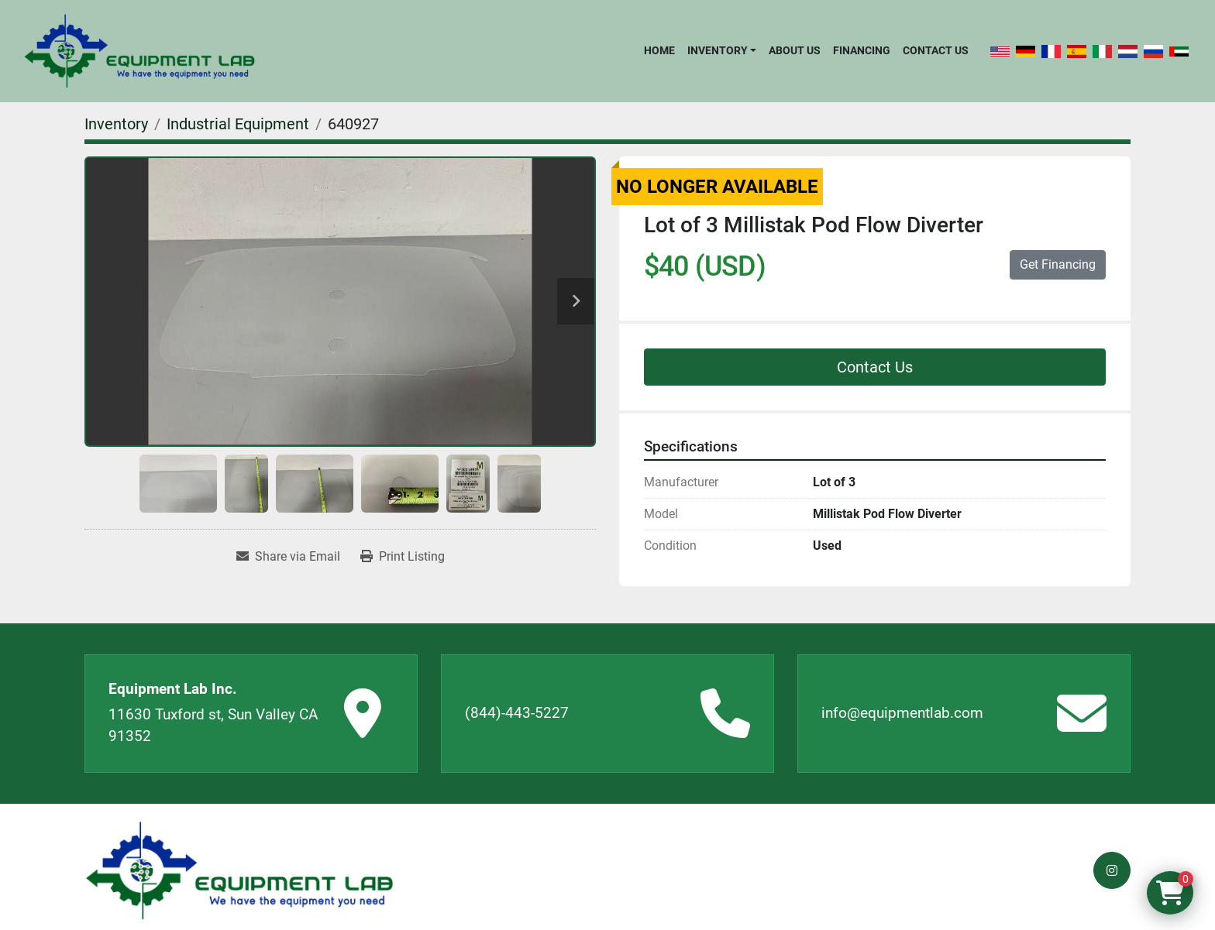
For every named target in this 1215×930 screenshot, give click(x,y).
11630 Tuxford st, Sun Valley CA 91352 (213, 725)
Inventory (717, 50)
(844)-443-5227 (517, 713)
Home (659, 50)
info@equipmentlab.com (902, 713)
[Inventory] (116, 124)
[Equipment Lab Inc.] (239, 870)
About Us (795, 50)
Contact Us (936, 50)
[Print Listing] (402, 556)
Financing (861, 50)
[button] (721, 50)
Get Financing (1058, 264)
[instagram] (1112, 870)
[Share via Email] (288, 556)
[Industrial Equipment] (238, 124)
